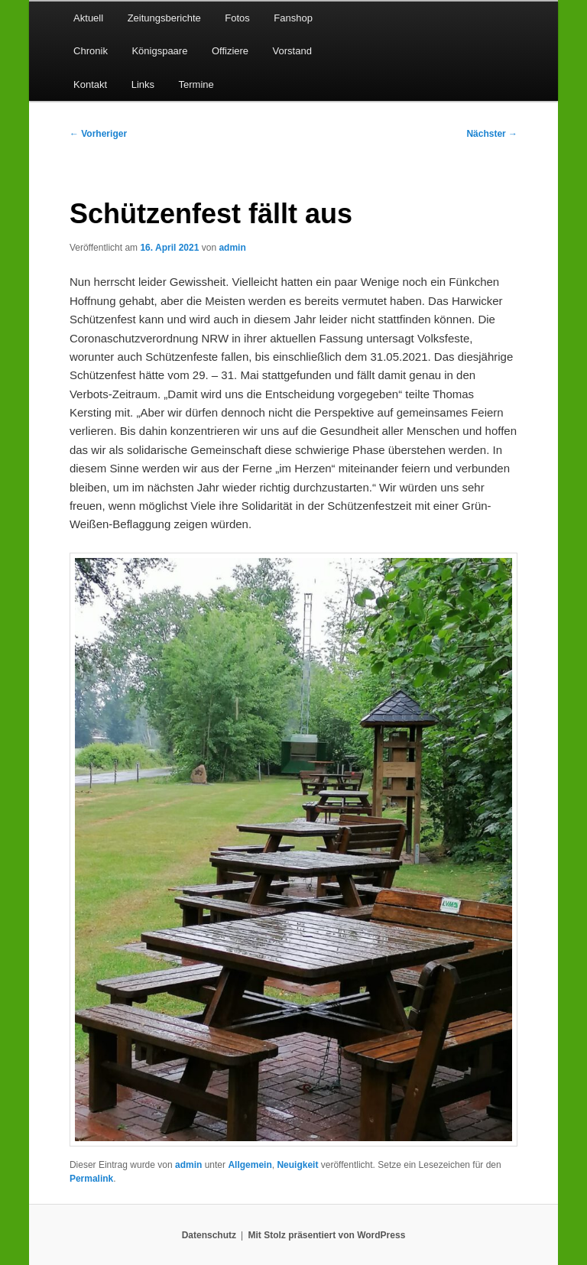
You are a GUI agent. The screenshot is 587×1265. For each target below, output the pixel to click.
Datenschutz (209, 1235)
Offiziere (230, 51)
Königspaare (159, 51)
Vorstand (292, 51)
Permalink (91, 1178)
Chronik (90, 51)
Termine (196, 84)
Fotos (237, 18)
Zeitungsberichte (164, 18)
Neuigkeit (297, 1165)
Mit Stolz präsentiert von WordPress (326, 1235)
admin (232, 247)
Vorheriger (98, 133)
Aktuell (88, 18)
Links (142, 84)
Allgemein (249, 1165)
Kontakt (90, 84)
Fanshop (293, 18)
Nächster (491, 133)
